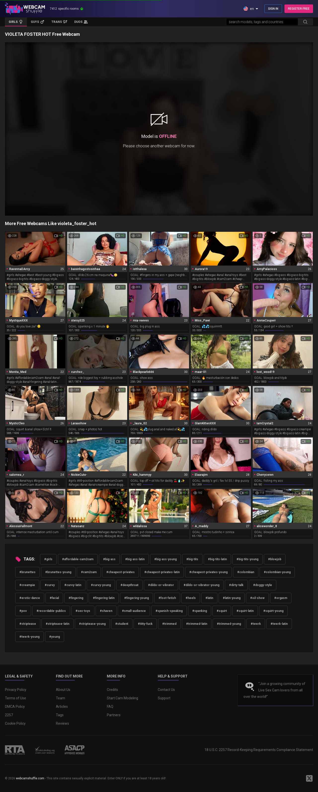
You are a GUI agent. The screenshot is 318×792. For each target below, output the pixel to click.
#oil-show (257, 598)
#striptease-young (92, 624)
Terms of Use (15, 698)
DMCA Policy (15, 706)
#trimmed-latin (196, 624)
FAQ (110, 706)
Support (164, 698)
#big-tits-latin (217, 559)
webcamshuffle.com (30, 778)
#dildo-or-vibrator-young (201, 585)
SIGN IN (273, 8)
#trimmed (169, 624)
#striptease (27, 624)
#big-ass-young (165, 559)
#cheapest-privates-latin (162, 572)
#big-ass (109, 559)
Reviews (62, 723)
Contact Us (166, 689)
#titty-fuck (145, 624)
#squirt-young (273, 611)
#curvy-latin (72, 585)
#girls (48, 559)
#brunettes (27, 572)
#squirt (222, 611)
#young (54, 636)
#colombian (245, 572)
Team (60, 698)
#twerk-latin (279, 624)
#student (121, 624)
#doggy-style (262, 585)
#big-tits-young (247, 559)
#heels (191, 598)
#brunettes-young (58, 572)
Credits (112, 689)
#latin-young (231, 598)
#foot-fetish (167, 598)
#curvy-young (101, 585)
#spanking (199, 611)
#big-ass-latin (135, 559)
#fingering (76, 598)
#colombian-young (277, 572)
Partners (113, 715)
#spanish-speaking (169, 611)
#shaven (106, 611)
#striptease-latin (57, 624)
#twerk (256, 624)
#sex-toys (83, 611)
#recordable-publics (51, 611)
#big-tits (192, 559)
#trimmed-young (229, 624)
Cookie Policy (15, 723)
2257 (9, 715)
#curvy (50, 585)
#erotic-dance (29, 598)
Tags (60, 715)
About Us (63, 689)
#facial (54, 598)
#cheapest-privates (120, 572)
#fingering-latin (104, 598)
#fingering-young (136, 598)
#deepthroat (129, 585)
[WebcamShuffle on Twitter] (309, 778)
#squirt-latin (245, 611)
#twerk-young (29, 636)
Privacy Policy (15, 689)
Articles (62, 706)
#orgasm (280, 598)
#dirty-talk (236, 585)
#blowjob (274, 559)
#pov (23, 611)
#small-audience (134, 611)
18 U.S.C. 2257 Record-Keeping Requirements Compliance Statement (258, 750)
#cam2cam (89, 572)
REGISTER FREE (299, 8)
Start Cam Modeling (122, 698)
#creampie (27, 585)
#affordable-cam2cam (77, 559)
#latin (209, 598)
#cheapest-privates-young (208, 572)
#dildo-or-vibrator (161, 585)
